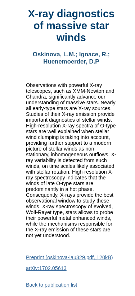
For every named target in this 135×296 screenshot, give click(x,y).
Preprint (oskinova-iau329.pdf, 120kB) (69, 257)
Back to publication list (51, 285)
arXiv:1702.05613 (46, 268)
